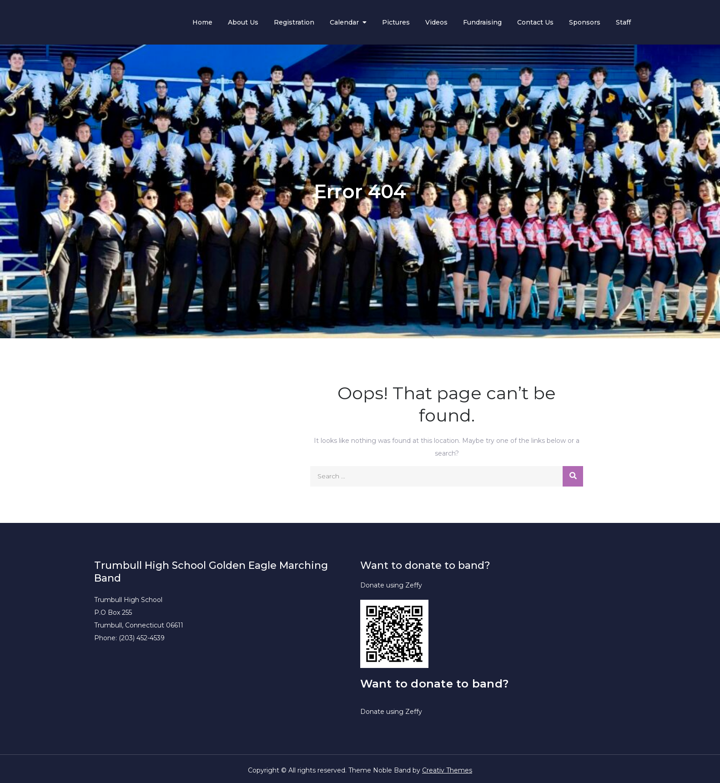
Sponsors (584, 22)
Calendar (344, 22)
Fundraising (482, 22)
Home (202, 22)
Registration (294, 22)
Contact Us (535, 22)
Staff (623, 22)
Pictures (396, 22)
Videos (436, 22)
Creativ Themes (447, 770)
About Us (243, 22)
